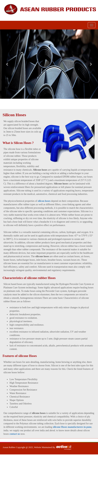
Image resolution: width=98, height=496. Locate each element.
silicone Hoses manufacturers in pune (72, 427)
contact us (15, 434)
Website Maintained (43, 447)
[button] (7, 64)
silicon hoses (44, 201)
